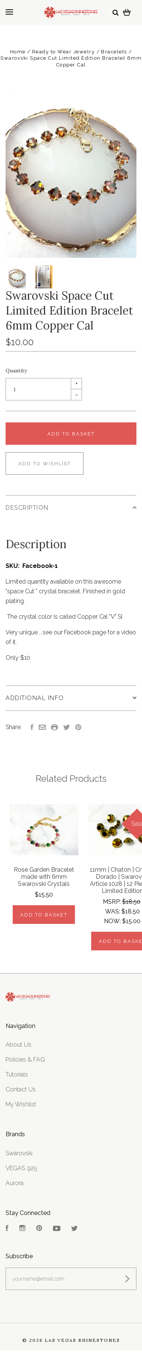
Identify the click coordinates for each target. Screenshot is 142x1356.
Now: (113, 921)
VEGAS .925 (21, 1168)
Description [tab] (71, 507)
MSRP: (112, 901)
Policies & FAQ (25, 1059)
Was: (113, 911)
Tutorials (17, 1074)
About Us (18, 1044)
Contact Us (21, 1089)
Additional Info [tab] (71, 698)
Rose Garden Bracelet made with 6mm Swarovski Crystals (44, 876)
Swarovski (19, 1153)
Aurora (14, 1183)
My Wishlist (21, 1104)
